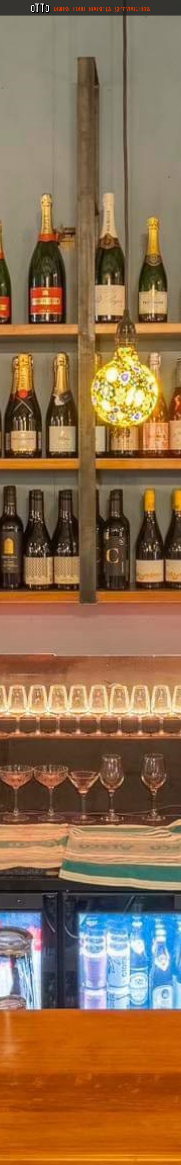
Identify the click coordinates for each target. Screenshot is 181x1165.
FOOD (79, 9)
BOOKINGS (100, 9)
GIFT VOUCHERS (132, 9)
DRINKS (61, 9)
